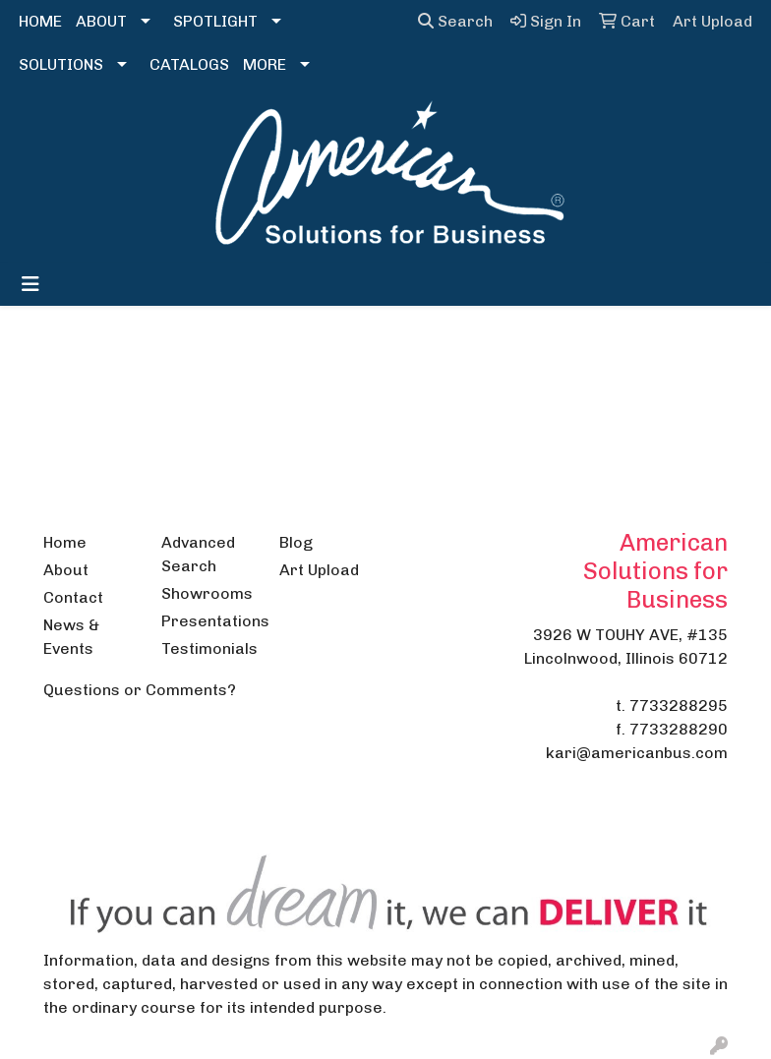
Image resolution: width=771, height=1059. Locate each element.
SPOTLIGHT (215, 21)
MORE (264, 64)
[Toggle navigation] (30, 284)
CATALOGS (189, 64)
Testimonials (208, 648)
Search (455, 21)
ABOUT (101, 21)
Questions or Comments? (139, 689)
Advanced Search (198, 554)
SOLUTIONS (61, 64)
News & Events (71, 637)
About (66, 569)
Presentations (208, 621)
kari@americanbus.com (637, 752)
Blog (296, 542)
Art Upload (319, 569)
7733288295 (678, 705)
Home (65, 542)
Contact (73, 597)
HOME (40, 21)
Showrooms (207, 593)
